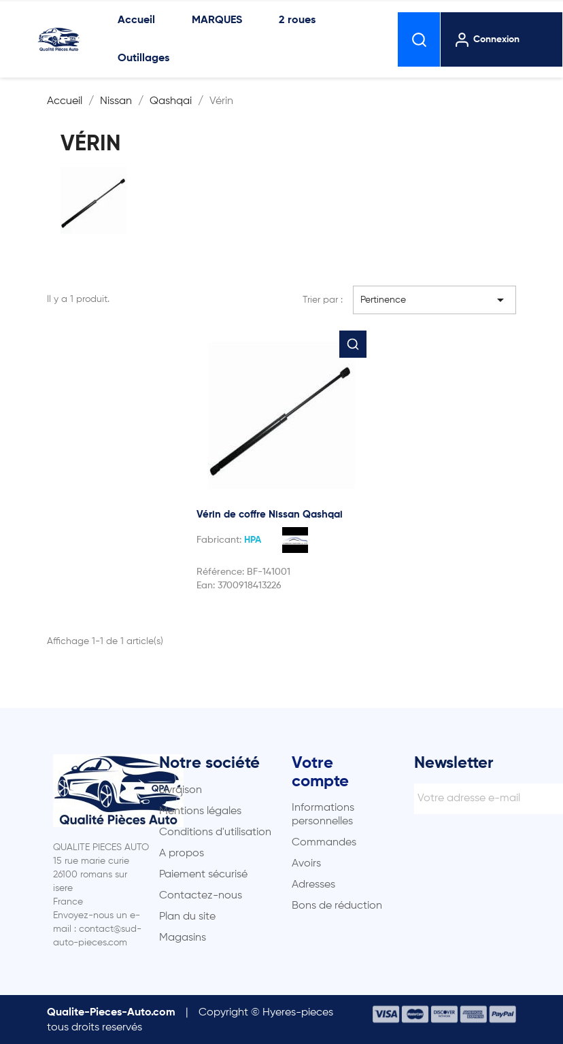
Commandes (324, 842)
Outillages (143, 58)
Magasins (182, 937)
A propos (181, 853)
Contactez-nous (200, 895)
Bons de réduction (337, 905)
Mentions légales (200, 811)
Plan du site (187, 916)
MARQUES (217, 20)
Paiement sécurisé (203, 874)
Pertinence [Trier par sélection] (434, 300)
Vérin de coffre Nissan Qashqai (270, 514)
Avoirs (306, 863)
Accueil (136, 20)
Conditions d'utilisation (215, 832)
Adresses (313, 884)
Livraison (180, 790)
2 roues (297, 20)
